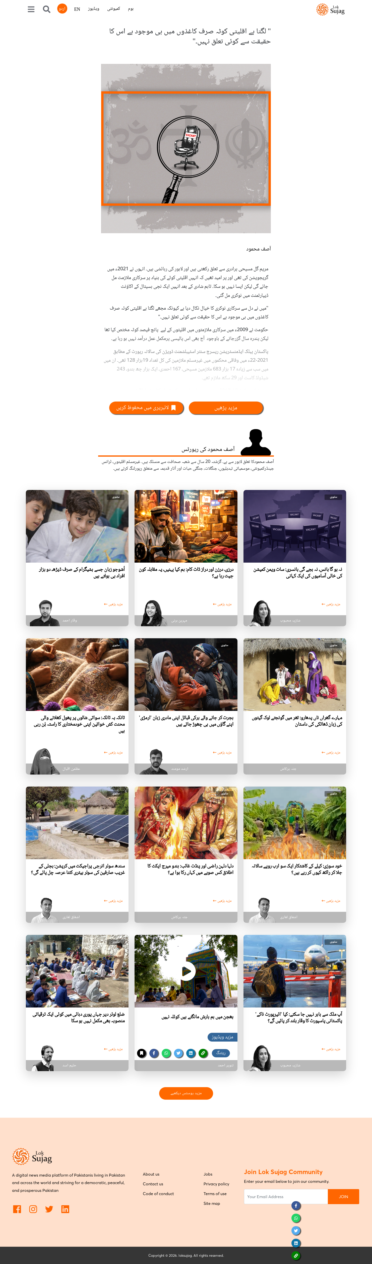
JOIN (343, 1196)
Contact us (153, 1183)
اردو (62, 9)
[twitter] (178, 1053)
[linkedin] (190, 1053)
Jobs (208, 1174)
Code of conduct (158, 1193)
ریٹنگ (221, 1053)
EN (77, 10)
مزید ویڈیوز (222, 1037)
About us (151, 1174)
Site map (212, 1203)
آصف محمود (258, 249)
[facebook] (153, 1053)
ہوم (131, 9)
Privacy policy (216, 1183)
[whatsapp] (166, 1053)
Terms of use (215, 1193)
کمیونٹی (113, 9)
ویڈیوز (93, 9)
